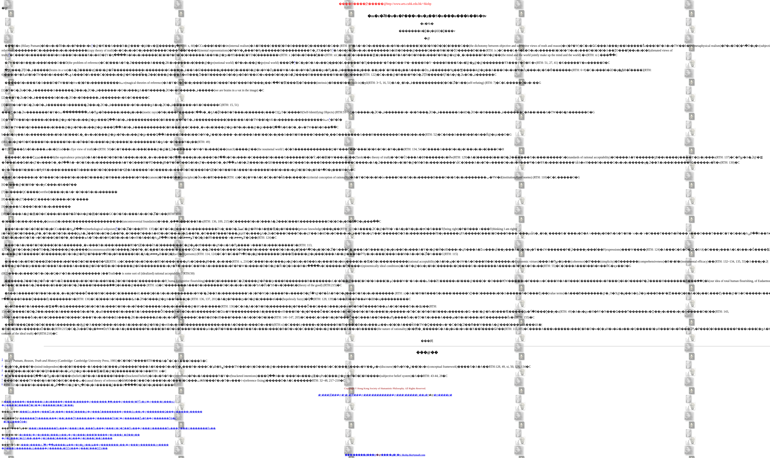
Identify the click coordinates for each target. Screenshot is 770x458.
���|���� (13, 401)
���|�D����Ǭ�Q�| (22, 405)
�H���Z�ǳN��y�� (22, 438)
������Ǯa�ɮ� (137, 418)
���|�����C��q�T (412, 394)
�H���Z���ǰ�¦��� (89, 434)
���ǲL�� (28, 411)
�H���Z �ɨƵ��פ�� (125, 434)
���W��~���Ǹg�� (85, 428)
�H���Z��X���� (97, 438)
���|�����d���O (360, 454)
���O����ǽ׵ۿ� (38, 444)
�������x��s (113, 444)
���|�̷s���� (75, 401)
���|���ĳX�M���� (43, 401)
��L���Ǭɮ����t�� (75, 418)
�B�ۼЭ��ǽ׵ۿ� (85, 444)
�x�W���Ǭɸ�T (15, 421)
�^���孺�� (327, 394)
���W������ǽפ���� (150, 444)
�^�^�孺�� (349, 394)
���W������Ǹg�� (158, 428)
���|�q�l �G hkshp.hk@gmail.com (403, 454)
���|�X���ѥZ (163, 401)
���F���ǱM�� (94, 448)
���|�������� (377, 394)
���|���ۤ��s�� (104, 401)
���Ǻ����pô (76, 411)
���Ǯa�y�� (51, 411)
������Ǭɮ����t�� (37, 418)
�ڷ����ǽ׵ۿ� (56, 444)
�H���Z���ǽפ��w (52, 434)
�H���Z (26, 434)
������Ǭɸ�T (108, 418)
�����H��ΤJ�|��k (58, 405)
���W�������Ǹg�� (46, 428)
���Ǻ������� (105, 411)
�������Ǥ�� (159, 411)
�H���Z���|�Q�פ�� (60, 438)
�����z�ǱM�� (62, 448)
